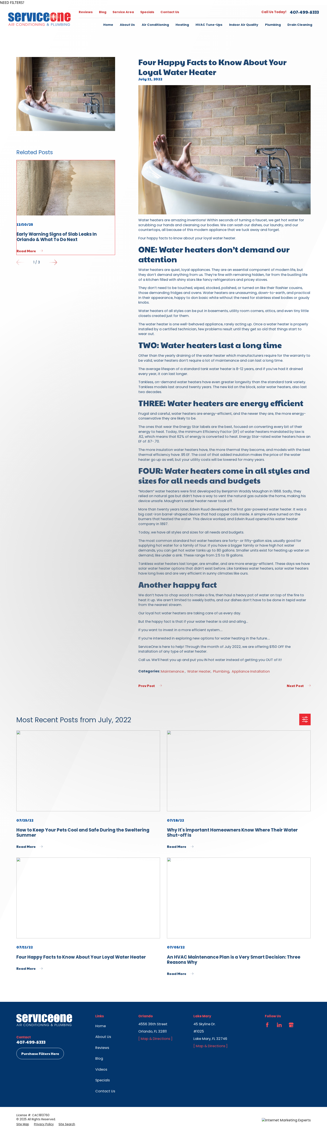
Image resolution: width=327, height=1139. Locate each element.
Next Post (299, 686)
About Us (103, 1036)
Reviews (86, 12)
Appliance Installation (251, 671)
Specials (147, 12)
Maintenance (173, 671)
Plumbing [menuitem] (273, 25)
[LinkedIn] (279, 1024)
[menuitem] (22, 1124)
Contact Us (169, 12)
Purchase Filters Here (40, 1053)
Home (100, 1026)
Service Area (123, 12)
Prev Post (150, 686)
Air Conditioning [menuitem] (155, 25)
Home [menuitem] (108, 25)
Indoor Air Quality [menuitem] (243, 25)
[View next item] (53, 262)
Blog (102, 12)
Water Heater (199, 671)
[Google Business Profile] (291, 1024)
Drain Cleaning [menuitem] (299, 25)
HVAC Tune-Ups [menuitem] (209, 25)
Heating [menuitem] (182, 25)
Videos (101, 1069)
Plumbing (221, 671)
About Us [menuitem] (127, 25)
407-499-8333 (304, 12)
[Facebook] (267, 1024)
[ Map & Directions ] (155, 1038)
